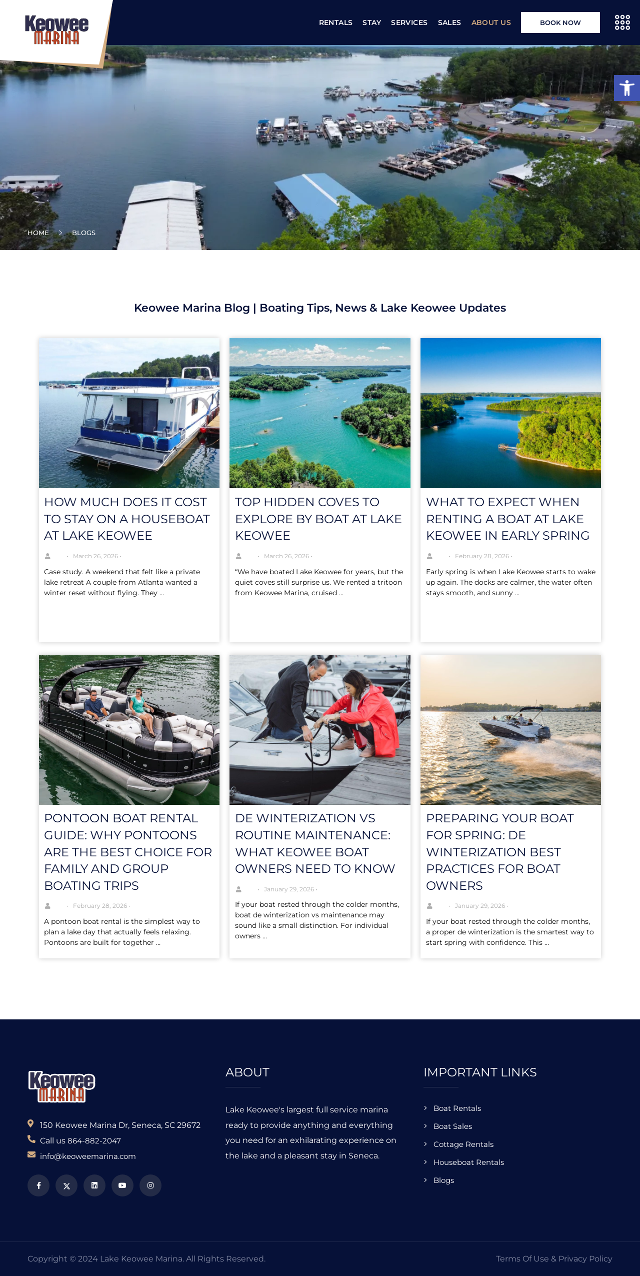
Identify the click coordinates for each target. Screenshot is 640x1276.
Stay (371, 22)
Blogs (444, 1180)
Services (409, 22)
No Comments (156, 556)
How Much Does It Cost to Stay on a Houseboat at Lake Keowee (127, 519)
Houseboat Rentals (469, 1162)
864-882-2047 (94, 1140)
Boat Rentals (457, 1108)
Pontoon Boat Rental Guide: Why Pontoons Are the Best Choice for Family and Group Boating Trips (128, 851)
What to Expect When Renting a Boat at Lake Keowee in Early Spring (508, 519)
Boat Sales (453, 1126)
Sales (450, 22)
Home (40, 233)
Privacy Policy (585, 1258)
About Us (491, 22)
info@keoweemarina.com (88, 1156)
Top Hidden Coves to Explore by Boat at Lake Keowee (318, 519)
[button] (627, 88)
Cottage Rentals (464, 1144)
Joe (59, 556)
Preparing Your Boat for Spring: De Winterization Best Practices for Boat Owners (500, 851)
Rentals (336, 22)
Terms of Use (522, 1258)
